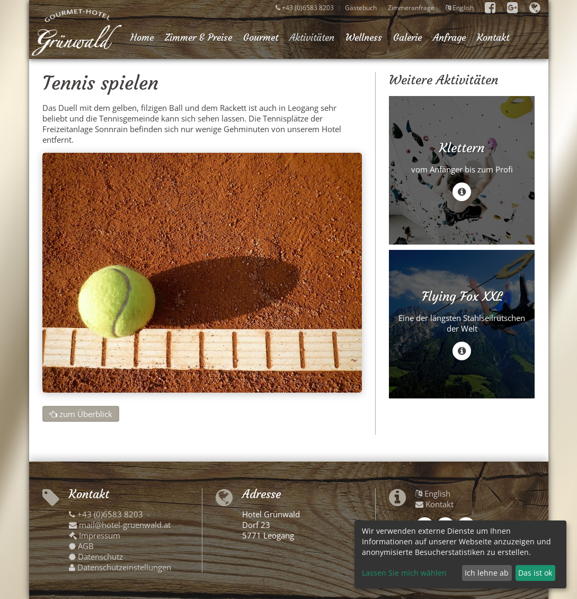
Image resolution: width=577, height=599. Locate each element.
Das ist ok (535, 573)
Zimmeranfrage (411, 7)
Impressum (94, 535)
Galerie (407, 37)
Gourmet (260, 37)
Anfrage (449, 37)
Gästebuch (361, 7)
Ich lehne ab (487, 573)
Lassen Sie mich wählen (404, 573)
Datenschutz (96, 556)
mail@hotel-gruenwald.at (120, 524)
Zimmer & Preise (198, 37)
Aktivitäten (311, 37)
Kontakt (493, 37)
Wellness (363, 37)
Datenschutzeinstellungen (120, 567)
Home (142, 37)
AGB (81, 546)
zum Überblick (80, 414)
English (460, 7)
